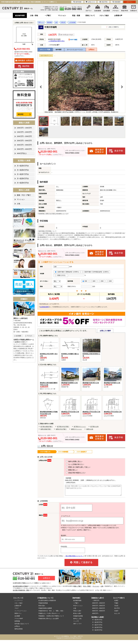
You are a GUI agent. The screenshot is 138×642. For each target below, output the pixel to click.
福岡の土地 (89, 429)
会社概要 (18, 336)
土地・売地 (34, 15)
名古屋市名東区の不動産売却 (47, 602)
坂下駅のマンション (80, 426)
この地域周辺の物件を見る (56, 41)
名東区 (116, 602)
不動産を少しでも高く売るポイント (49, 615)
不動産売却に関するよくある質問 (48, 620)
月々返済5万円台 (23, 166)
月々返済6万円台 (23, 170)
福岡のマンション (76, 429)
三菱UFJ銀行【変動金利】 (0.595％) (67, 272)
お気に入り (90, 2)
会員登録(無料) (44, 307)
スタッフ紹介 (104, 15)
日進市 (116, 613)
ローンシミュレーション (75, 49)
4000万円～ (95, 615)
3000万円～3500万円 (24, 145)
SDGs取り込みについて (21, 626)
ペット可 (76, 623)
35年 (84, 281)
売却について (90, 15)
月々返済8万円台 (23, 178)
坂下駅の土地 (94, 426)
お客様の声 (118, 15)
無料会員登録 (18, 631)
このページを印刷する (25, 74)
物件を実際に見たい (70, 461)
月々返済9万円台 (23, 183)
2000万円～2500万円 (24, 136)
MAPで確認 (73, 39)
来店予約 (103, 2)
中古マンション (78, 607)
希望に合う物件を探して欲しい (74, 467)
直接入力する (61, 275)
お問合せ (91, 49)
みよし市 (117, 615)
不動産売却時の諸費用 (45, 610)
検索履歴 (116, 2)
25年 (101, 281)
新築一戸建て (78, 588)
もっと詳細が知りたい (71, 464)
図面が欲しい (68, 470)
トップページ (18, 602)
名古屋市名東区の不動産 (20, 588)
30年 (93, 281)
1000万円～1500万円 (24, 128)
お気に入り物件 (105, 331)
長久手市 (117, 610)
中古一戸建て (87, 588)
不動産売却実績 (43, 605)
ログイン (129, 2)
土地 (18, 204)
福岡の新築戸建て (45, 429)
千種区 (116, 605)
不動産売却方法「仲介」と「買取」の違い (51, 613)
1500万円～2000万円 (24, 132)
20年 (109, 281)
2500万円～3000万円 (24, 140)
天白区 (116, 607)
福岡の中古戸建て (61, 429)
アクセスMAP (18, 620)
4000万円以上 (22, 153)
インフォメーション (20, 613)
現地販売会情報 (78, 618)
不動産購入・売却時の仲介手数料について (51, 618)
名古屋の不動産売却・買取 (21, 592)
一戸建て (48, 15)
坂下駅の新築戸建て (46, 426)
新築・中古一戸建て (24, 195)
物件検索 (77, 2)
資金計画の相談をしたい (71, 473)
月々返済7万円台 (23, 174)
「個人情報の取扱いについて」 (74, 558)
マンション (62, 15)
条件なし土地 (77, 620)
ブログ (16, 610)
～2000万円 (95, 602)
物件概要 (58, 49)
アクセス (29, 336)
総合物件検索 (20, 15)
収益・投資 (76, 15)
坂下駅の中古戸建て (63, 426)
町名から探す (77, 615)
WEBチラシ (18, 615)
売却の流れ (41, 607)
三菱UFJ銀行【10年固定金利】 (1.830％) (95, 272)
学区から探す (77, 613)
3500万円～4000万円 (24, 149)
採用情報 (17, 623)
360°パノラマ (77, 626)
